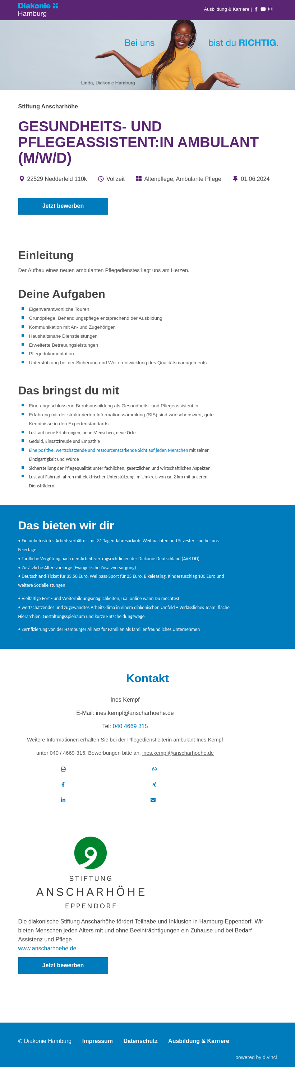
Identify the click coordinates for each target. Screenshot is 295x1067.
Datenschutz (141, 1041)
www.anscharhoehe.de (47, 948)
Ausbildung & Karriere (227, 9)
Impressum (97, 1041)
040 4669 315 (130, 726)
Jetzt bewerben (63, 206)
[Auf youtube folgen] (263, 9)
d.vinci (270, 1057)
